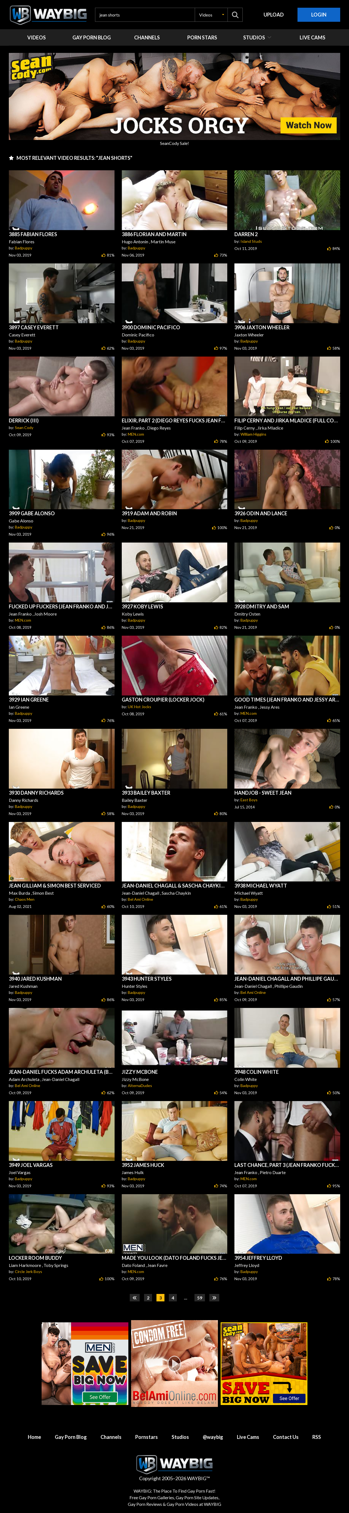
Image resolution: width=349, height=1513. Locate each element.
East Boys (249, 799)
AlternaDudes (140, 1085)
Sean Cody (24, 427)
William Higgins (253, 434)
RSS (316, 1437)
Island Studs (251, 241)
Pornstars (146, 1437)
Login (318, 15)
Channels (111, 1437)
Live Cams (248, 1437)
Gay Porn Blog (71, 1437)
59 (199, 1297)
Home (34, 1437)
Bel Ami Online (140, 899)
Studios (180, 1437)
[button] (211, 15)
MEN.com (136, 434)
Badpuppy (23, 248)
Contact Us (286, 1437)
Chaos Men (24, 899)
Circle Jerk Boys (28, 1271)
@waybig (213, 1437)
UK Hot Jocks (139, 706)
